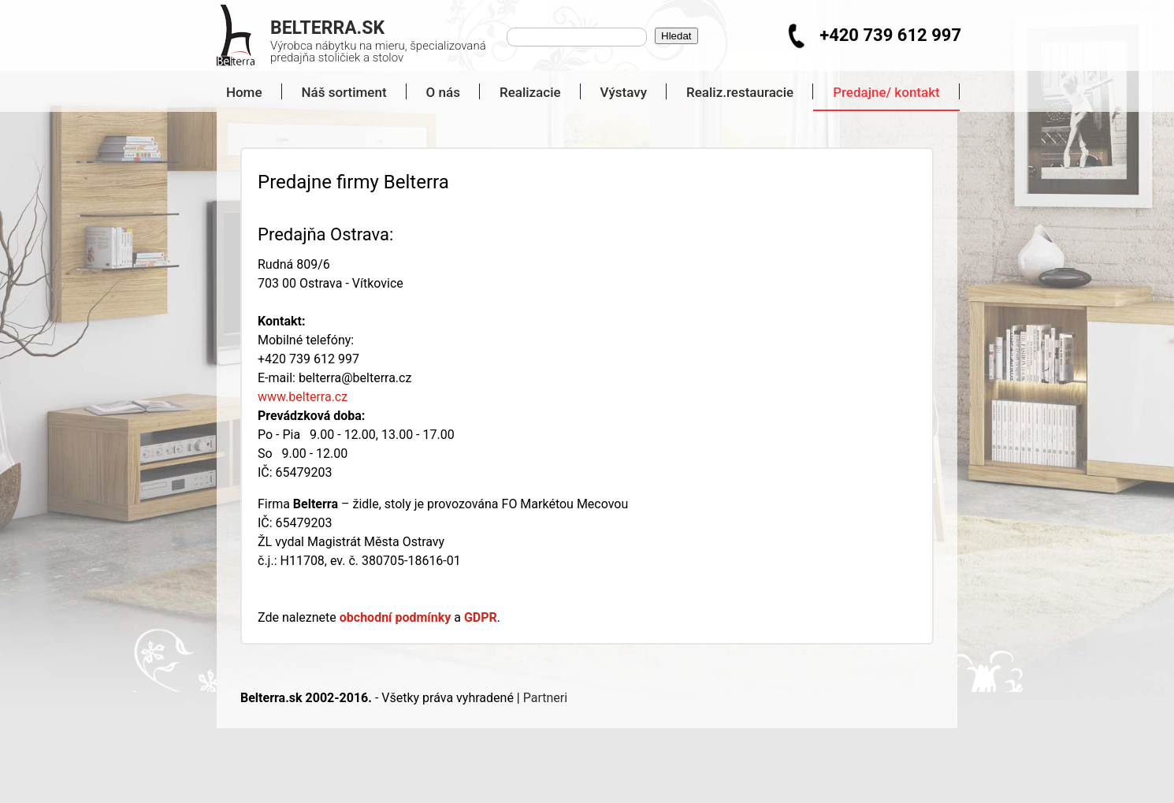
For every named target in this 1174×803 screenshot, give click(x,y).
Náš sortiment (344, 92)
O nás (443, 92)
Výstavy (623, 92)
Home (237, 92)
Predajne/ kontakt (886, 92)
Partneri (545, 697)
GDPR (480, 617)
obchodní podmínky (395, 617)
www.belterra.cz (302, 396)
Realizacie (530, 92)
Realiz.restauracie (739, 92)
